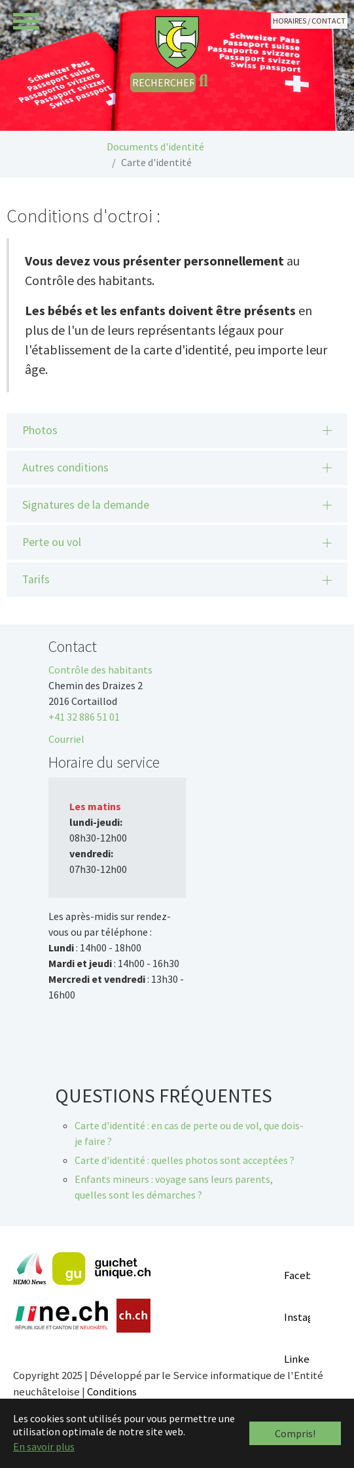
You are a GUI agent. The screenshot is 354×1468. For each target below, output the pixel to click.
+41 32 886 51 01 (84, 716)
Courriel (66, 738)
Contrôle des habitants (100, 669)
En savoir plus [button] (44, 1446)
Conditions (112, 1391)
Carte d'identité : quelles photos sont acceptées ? (184, 1160)
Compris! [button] (295, 1433)
